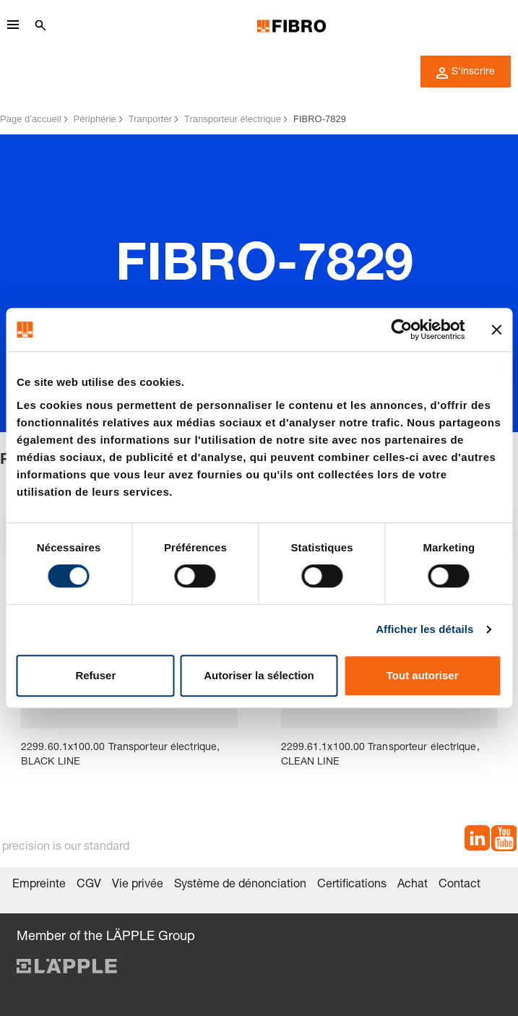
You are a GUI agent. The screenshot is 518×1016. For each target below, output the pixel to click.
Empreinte (39, 885)
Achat (412, 885)
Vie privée (137, 885)
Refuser (95, 675)
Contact (459, 885)
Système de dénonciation (240, 885)
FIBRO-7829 (319, 118)
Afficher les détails (424, 629)
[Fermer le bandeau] (496, 329)
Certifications (352, 885)
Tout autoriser (423, 675)
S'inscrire (465, 73)
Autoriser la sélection (259, 675)
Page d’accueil (30, 118)
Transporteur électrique (232, 118)
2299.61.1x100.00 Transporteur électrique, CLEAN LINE (380, 755)
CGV (89, 885)
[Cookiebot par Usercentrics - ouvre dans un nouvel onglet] (401, 329)
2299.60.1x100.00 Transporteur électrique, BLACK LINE (120, 755)
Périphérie (95, 118)
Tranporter (150, 118)
